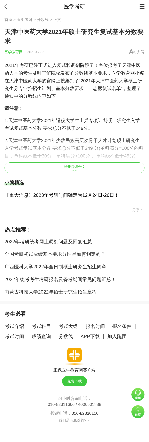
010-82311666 (61, 404)
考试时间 (14, 336)
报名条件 (122, 326)
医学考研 (24, 19)
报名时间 (95, 326)
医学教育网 (14, 52)
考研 (24, 65)
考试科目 (41, 326)
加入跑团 (117, 336)
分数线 (43, 19)
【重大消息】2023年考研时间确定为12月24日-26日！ (62, 195)
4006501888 (89, 404)
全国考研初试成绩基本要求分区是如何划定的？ (55, 254)
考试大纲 (68, 326)
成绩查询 (41, 336)
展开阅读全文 (74, 168)
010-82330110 (85, 413)
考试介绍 (14, 326)
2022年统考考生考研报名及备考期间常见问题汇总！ (60, 279)
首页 (8, 19)
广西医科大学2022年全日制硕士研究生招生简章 (55, 266)
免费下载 (74, 381)
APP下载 (90, 336)
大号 (140, 52)
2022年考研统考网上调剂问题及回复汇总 (48, 241)
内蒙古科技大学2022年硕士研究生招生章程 (51, 292)
